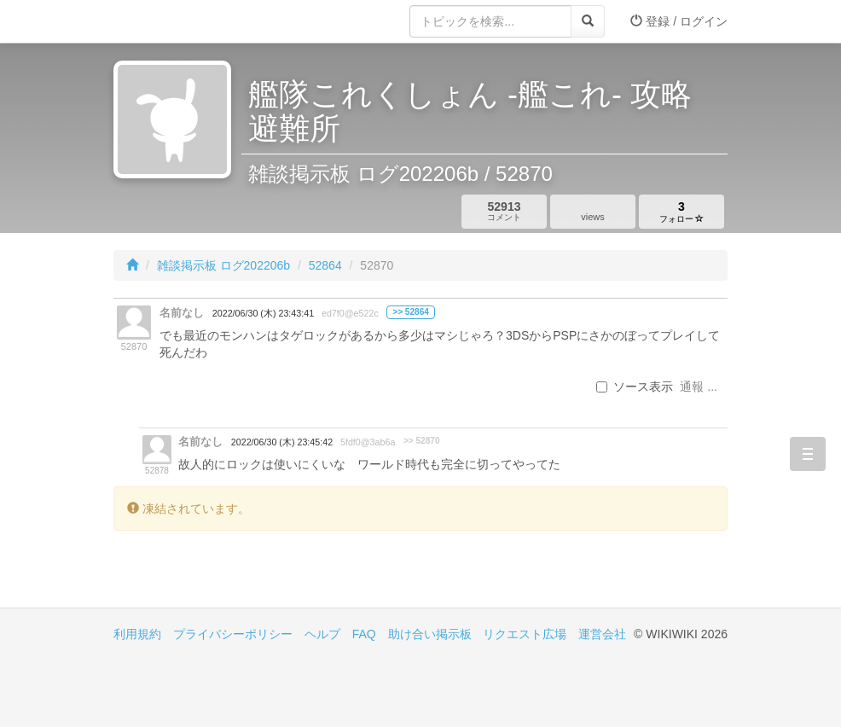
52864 (325, 265)
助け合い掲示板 (430, 634)
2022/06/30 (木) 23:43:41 (263, 313)
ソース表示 (634, 386)
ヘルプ (322, 634)
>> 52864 (410, 312)
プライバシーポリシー (233, 634)
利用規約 (137, 634)
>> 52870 (421, 440)
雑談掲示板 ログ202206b (223, 265)
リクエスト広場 (524, 634)
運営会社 (602, 634)
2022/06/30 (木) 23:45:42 (282, 442)
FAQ (364, 634)
